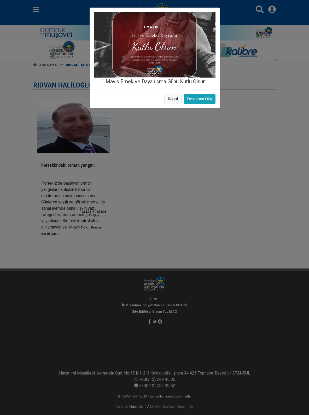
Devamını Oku (199, 98)
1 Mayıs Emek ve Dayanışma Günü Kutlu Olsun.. (154, 81)
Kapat (173, 98)
